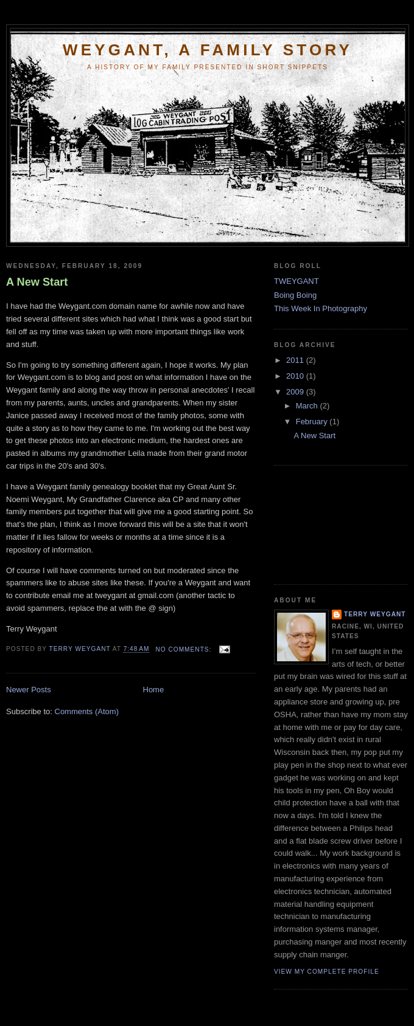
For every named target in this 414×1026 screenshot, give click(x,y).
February (313, 421)
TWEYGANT (296, 281)
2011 (296, 360)
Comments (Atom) (87, 711)
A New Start (37, 282)
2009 (296, 391)
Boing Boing (295, 295)
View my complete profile (326, 971)
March (308, 405)
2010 (296, 375)
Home (153, 689)
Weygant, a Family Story (208, 50)
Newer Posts (28, 689)
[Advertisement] (329, 523)
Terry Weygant (375, 614)
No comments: (184, 649)
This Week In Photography (320, 308)
